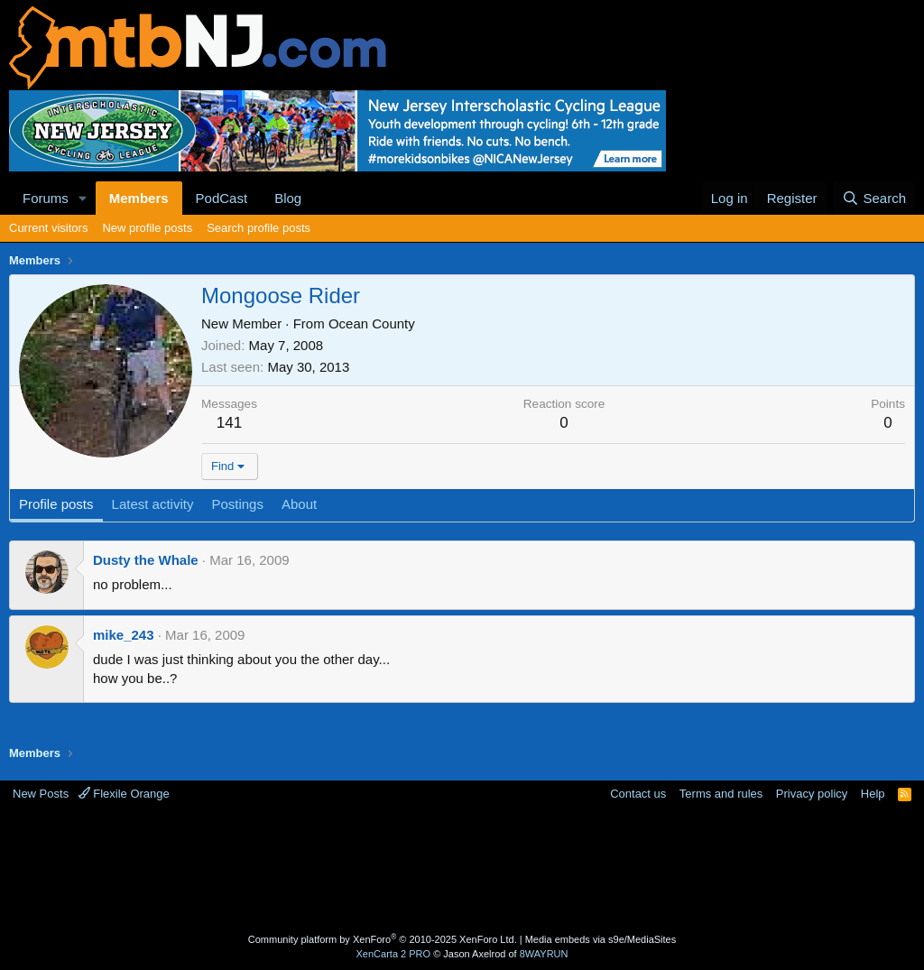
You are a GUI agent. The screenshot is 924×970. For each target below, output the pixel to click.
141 (229, 422)
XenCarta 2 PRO (393, 953)
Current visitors (48, 228)
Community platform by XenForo (382, 939)
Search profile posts (258, 228)
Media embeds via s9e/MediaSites (601, 939)
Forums (46, 198)
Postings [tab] (237, 504)
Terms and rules (720, 793)
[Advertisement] (462, 869)
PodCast (222, 198)
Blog (287, 198)
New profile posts (147, 228)
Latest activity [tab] (153, 504)
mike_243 (123, 634)
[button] (83, 198)
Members (139, 198)
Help (873, 793)
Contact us (638, 793)
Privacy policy (811, 793)
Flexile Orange (124, 793)
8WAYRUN (544, 953)
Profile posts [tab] (56, 504)
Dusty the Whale (146, 560)
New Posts (41, 793)
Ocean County (371, 323)
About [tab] (299, 504)
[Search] (874, 198)
